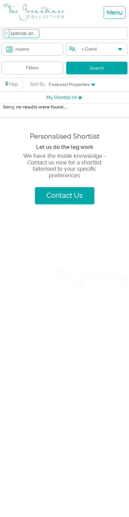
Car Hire (15, 356)
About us (112, 297)
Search (97, 68)
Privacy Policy (106, 317)
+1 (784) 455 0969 (89, 490)
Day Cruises (20, 307)
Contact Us (64, 195)
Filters (32, 68)
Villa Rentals (21, 286)
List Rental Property (30, 367)
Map (11, 84)
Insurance (18, 388)
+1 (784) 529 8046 (39, 490)
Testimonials (108, 327)
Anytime (22, 49)
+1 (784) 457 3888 (89, 454)
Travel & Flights (25, 346)
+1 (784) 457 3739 (39, 454)
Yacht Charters (24, 335)
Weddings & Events (21, 322)
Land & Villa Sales (28, 297)
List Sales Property (29, 377)
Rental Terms (107, 307)
